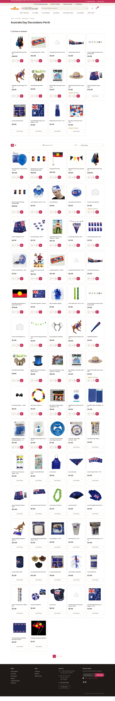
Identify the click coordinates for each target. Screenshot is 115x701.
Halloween (81, 13)
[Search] (87, 8)
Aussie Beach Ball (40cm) (74, 202)
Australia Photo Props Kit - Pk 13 (57, 52)
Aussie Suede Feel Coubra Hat (38, 572)
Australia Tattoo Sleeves (74, 52)
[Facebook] (85, 682)
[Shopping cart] (96, 8)
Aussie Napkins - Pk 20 (55, 538)
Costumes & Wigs (69, 13)
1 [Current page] (54, 656)
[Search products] (65, 8)
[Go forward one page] (60, 656)
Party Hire (91, 13)
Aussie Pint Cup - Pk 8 (73, 538)
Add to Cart (21, 60)
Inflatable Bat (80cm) (92, 336)
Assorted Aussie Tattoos (93, 438)
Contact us (37, 671)
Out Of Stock (95, 96)
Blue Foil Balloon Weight (55, 303)
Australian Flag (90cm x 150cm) (38, 303)
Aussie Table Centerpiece (74, 572)
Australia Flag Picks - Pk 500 (37, 52)
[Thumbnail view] (12, 145)
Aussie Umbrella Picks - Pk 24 (19, 270)
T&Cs (90, 678)
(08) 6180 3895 (90, 1)
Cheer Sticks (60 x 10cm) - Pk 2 (76, 303)
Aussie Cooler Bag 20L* (93, 202)
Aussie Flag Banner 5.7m (18, 236)
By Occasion (46, 13)
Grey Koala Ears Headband (56, 336)
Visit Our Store (100, 1)
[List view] (15, 145)
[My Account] (92, 8)
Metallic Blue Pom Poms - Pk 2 (57, 120)
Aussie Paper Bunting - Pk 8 (75, 236)
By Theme (36, 13)
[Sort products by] (92, 145)
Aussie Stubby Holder (17, 572)
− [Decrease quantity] (13, 61)
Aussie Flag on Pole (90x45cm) (38, 505)
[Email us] (83, 682)
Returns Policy (38, 676)
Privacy (96, 678)
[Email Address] (89, 675)
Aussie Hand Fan (72, 505)
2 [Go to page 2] (57, 656)
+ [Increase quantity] (18, 61)
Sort (76, 145)
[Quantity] (15, 61)
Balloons (56, 13)
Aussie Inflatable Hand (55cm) (94, 505)
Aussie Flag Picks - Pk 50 (37, 236)
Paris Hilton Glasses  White (19, 405)
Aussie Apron (53, 472)
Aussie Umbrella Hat (36, 604)
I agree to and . (90, 678)
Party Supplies (25, 13)
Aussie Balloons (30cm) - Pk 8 (38, 202)
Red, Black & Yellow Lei (36, 405)
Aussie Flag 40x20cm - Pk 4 (94, 472)
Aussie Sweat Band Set (17, 120)
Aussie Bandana (53, 202)
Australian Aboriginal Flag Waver (38, 638)
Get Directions (64, 686)
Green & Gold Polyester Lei (18, 336)
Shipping (37, 673)
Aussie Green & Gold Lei (55, 505)
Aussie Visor (53, 604)
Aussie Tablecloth (91, 572)
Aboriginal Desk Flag (55, 168)
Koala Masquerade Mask (37, 85)
